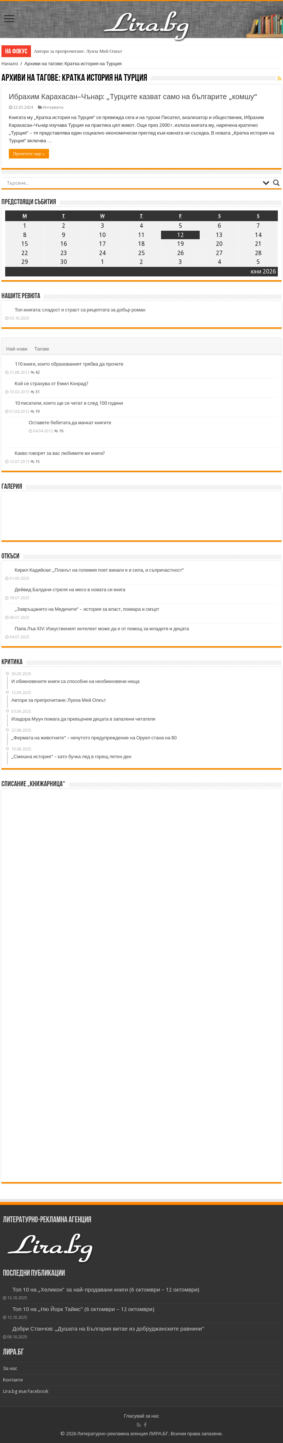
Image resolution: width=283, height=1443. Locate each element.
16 (61, 431)
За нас (10, 1368)
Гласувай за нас (141, 1416)
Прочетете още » (29, 153)
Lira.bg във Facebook (26, 1391)
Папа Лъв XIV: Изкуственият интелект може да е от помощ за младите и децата (102, 628)
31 (37, 392)
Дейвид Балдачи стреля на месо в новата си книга (70, 589)
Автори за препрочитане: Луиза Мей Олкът (78, 51)
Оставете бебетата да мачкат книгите (70, 422)
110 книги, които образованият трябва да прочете (69, 364)
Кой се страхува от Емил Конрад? (51, 383)
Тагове (41, 349)
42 (37, 372)
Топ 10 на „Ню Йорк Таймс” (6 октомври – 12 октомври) (83, 1309)
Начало (9, 63)
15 (37, 461)
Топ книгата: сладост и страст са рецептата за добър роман (80, 310)
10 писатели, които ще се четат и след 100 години (69, 403)
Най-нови (16, 349)
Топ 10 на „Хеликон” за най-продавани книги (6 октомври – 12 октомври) (106, 1289)
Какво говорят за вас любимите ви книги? (60, 453)
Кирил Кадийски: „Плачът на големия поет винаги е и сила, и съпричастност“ (99, 570)
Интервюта (53, 107)
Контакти (13, 1380)
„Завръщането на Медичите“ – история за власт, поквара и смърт (87, 609)
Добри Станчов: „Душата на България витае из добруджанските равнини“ (108, 1328)
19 (37, 411)
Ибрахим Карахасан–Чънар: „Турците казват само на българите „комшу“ (133, 96)
